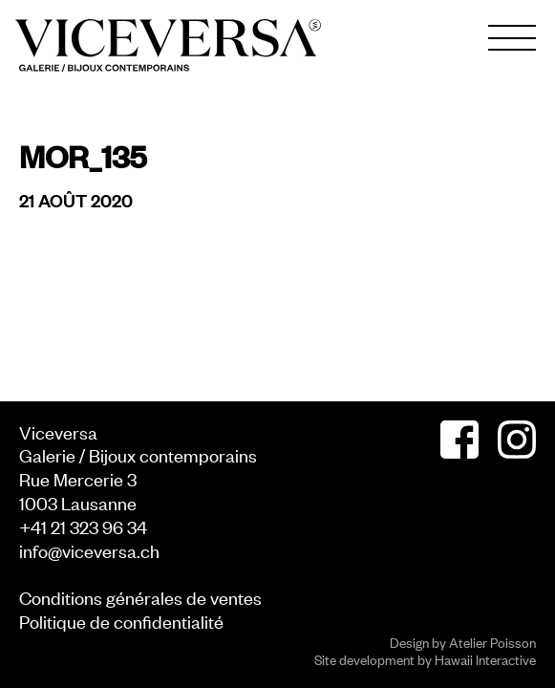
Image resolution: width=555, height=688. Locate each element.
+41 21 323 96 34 (83, 526)
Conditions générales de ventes (140, 597)
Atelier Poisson (492, 642)
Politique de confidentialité (121, 621)
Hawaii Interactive (485, 659)
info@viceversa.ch (89, 550)
